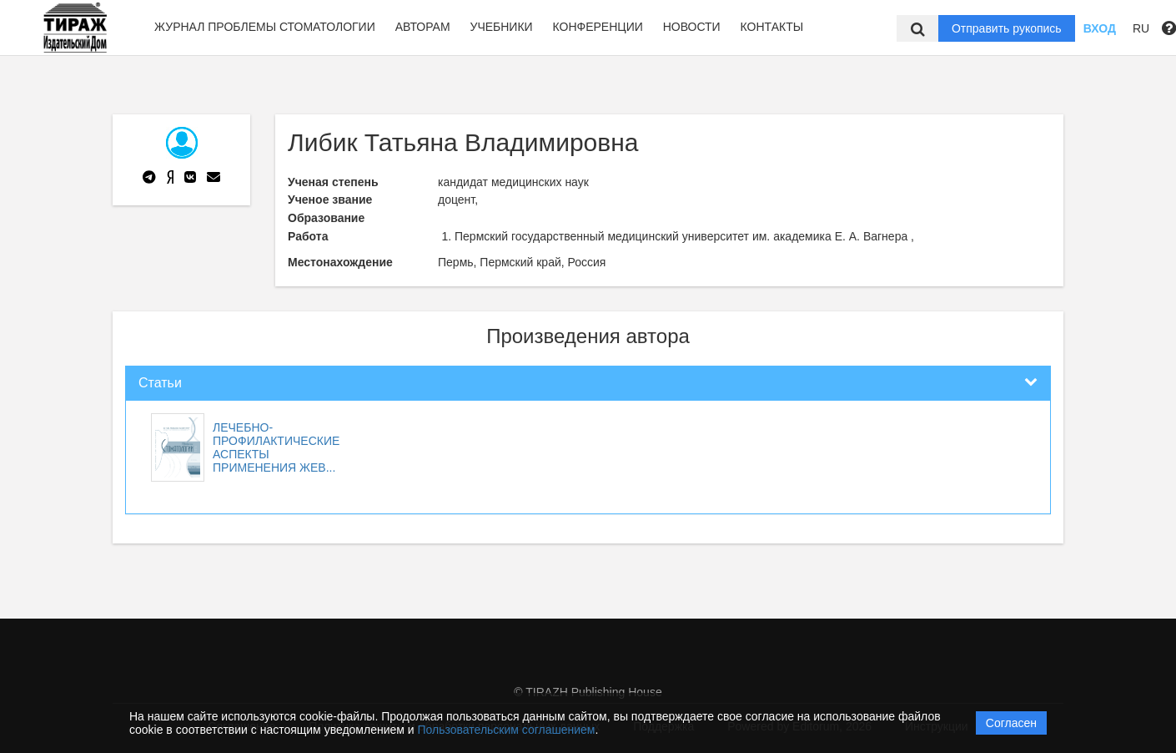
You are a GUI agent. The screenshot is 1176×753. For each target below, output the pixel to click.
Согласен (1011, 723)
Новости (692, 26)
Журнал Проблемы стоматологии (264, 26)
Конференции (598, 26)
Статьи (160, 383)
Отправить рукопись (1007, 28)
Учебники (501, 26)
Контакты (772, 26)
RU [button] (1141, 28)
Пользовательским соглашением (507, 729)
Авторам (422, 26)
